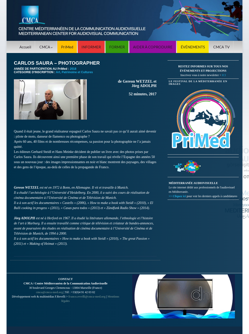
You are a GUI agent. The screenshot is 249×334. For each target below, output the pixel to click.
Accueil (25, 47)
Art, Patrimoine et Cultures (74, 72)
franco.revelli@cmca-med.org (87, 296)
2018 (73, 68)
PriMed (67, 47)
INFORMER (91, 47)
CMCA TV (221, 47)
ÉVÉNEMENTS (193, 47)
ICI (224, 75)
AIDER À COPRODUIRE (152, 47)
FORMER (117, 47)
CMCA (46, 47)
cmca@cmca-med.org (49, 292)
